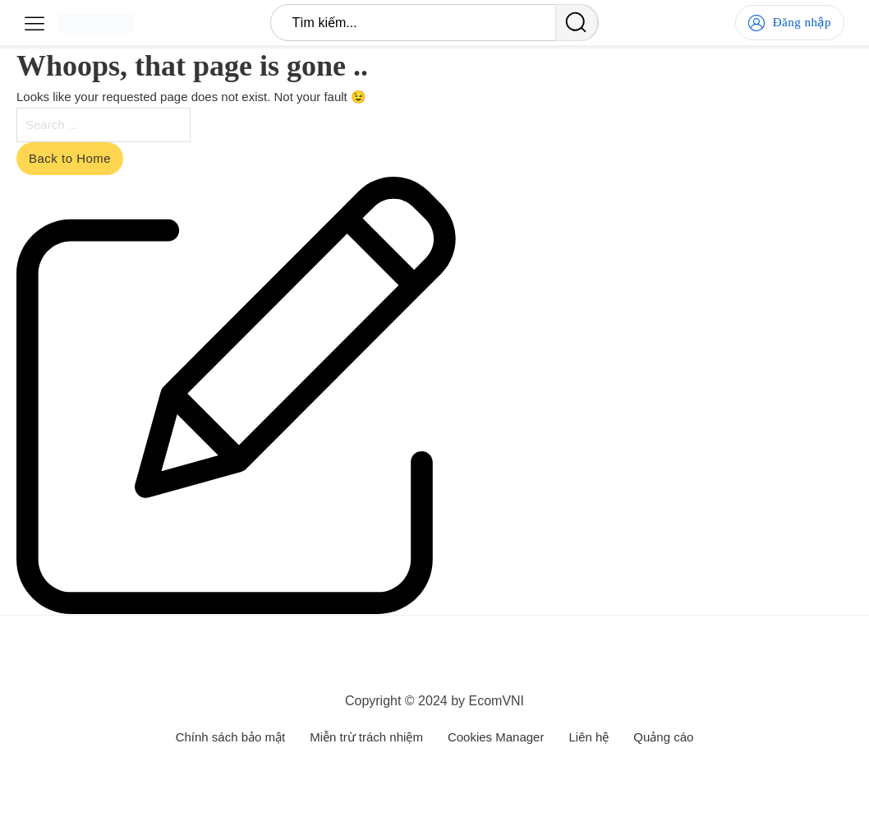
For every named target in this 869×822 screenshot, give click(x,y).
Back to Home (70, 158)
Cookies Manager (496, 737)
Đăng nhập (789, 23)
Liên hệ (588, 737)
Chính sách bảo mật (231, 737)
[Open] (34, 23)
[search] (576, 22)
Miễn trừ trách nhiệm (366, 737)
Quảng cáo (663, 737)
